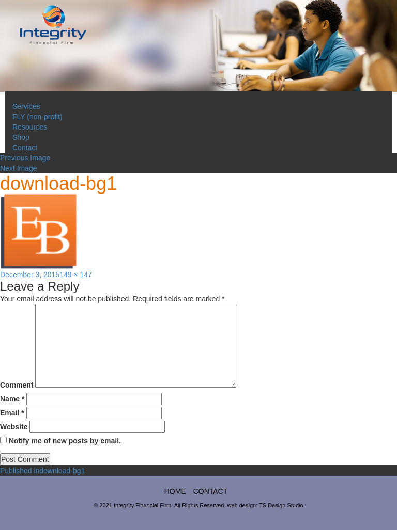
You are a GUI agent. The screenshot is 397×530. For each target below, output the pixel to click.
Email (12, 413)
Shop (20, 137)
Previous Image (25, 158)
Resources (29, 127)
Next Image (18, 168)
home (175, 491)
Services (26, 106)
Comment (17, 385)
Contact (24, 147)
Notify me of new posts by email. (65, 441)
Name (12, 399)
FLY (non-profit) (37, 117)
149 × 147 (75, 274)
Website (13, 427)
